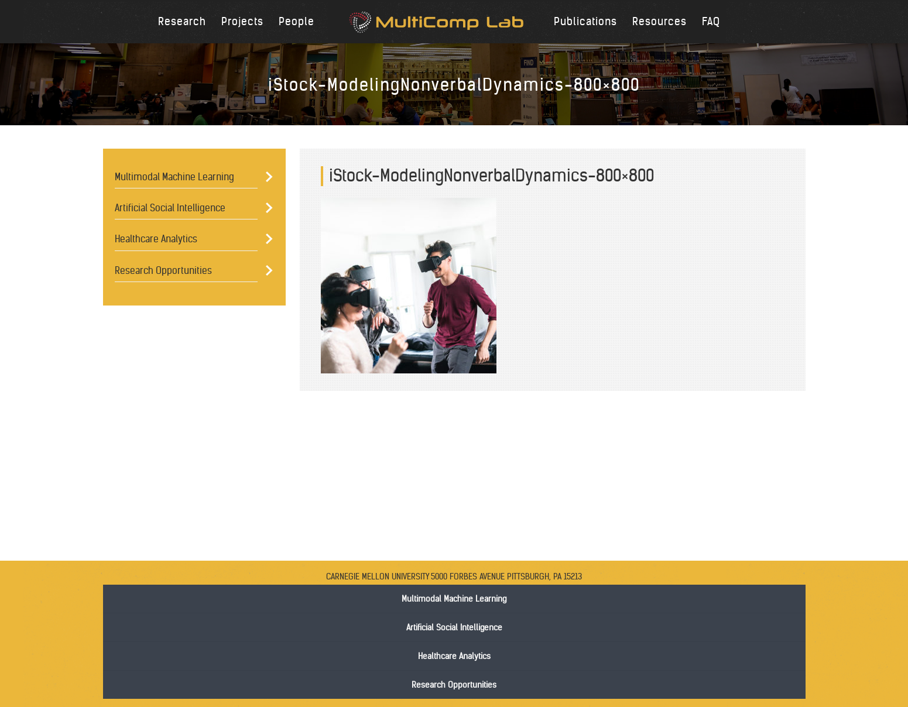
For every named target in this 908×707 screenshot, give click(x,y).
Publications (585, 21)
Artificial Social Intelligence (170, 208)
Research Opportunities (163, 270)
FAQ (711, 21)
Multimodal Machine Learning (174, 177)
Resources (659, 21)
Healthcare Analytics (156, 239)
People (296, 21)
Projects (242, 21)
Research (182, 21)
